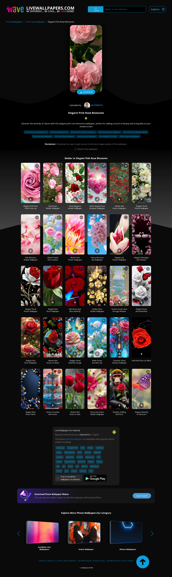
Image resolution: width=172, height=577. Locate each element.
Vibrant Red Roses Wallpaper (119, 207)
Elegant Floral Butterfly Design (74, 361)
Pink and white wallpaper (64, 136)
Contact (42, 560)
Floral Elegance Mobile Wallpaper (75, 207)
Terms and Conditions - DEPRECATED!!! (74, 560)
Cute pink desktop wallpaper (109, 132)
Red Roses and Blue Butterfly (75, 310)
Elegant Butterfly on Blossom (141, 413)
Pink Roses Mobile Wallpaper (53, 207)
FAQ (123, 560)
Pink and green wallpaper (129, 136)
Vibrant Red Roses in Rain (75, 413)
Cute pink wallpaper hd (59, 132)
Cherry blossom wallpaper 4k (36, 132)
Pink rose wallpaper (35, 21)
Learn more (141, 495)
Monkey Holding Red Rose (119, 413)
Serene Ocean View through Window (119, 310)
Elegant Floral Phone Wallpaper (141, 207)
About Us (51, 560)
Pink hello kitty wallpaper (42, 136)
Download (86, 92)
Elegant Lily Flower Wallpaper (119, 258)
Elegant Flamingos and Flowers (141, 258)
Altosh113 (93, 105)
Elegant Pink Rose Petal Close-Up (30, 207)
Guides (130, 560)
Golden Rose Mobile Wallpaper (97, 310)
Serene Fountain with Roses (52, 413)
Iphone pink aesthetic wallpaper (83, 132)
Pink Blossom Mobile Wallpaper (31, 258)
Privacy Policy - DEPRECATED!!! (106, 560)
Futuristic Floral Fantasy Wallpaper (119, 361)
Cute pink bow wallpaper (86, 136)
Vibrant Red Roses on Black (53, 361)
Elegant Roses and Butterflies (141, 310)
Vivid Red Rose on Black (141, 360)
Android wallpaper (73, 439)
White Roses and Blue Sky (97, 361)
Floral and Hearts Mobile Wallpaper (97, 413)
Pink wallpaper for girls (108, 136)
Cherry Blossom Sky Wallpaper (97, 258)
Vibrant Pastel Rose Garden (52, 258)
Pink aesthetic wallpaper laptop (135, 132)
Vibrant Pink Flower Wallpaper (75, 258)
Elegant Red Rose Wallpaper (52, 310)
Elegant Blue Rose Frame (31, 413)
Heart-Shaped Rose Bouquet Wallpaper (97, 207)
